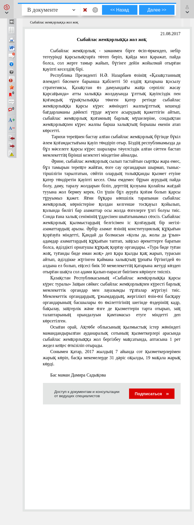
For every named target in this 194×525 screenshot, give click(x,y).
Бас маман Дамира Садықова (78, 375)
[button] (7, 9)
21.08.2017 (171, 33)
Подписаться (152, 393)
